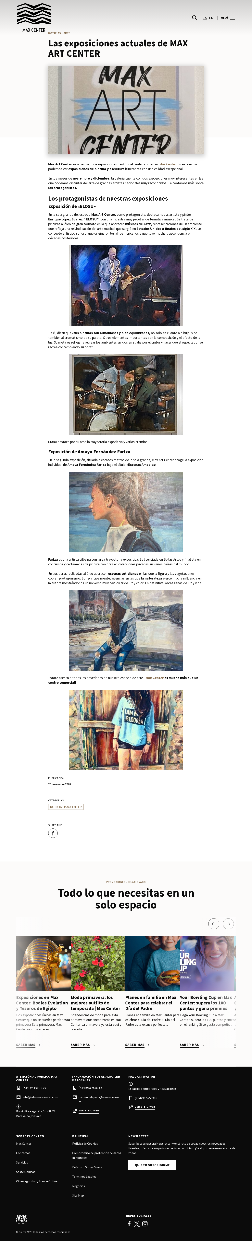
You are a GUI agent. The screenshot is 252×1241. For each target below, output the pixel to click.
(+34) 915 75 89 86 (90, 1088)
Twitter (137, 1224)
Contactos (23, 1153)
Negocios (78, 1186)
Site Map (78, 1195)
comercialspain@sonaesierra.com (100, 1099)
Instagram (145, 1224)
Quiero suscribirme (152, 1165)
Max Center (154, 677)
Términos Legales (84, 1176)
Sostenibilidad (25, 1172)
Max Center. (168, 164)
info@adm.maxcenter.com (40, 1097)
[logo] (71, 17)
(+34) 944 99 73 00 (34, 1088)
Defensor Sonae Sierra (87, 1167)
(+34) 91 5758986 (146, 1098)
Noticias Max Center (66, 807)
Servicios (22, 1162)
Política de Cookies (85, 1143)
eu (211, 18)
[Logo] (68, 1219)
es (205, 18)
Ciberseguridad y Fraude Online (36, 1181)
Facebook (129, 1224)
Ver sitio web (89, 1110)
